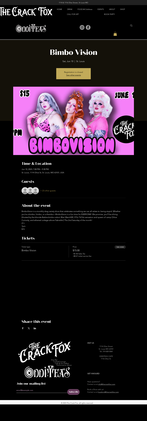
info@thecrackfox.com (106, 384)
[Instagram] (82, 27)
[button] (115, 34)
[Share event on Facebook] (23, 328)
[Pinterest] (76, 27)
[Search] (131, 25)
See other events (73, 75)
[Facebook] (88, 27)
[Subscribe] (73, 392)
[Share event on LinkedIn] (35, 328)
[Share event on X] (29, 328)
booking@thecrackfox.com (108, 392)
